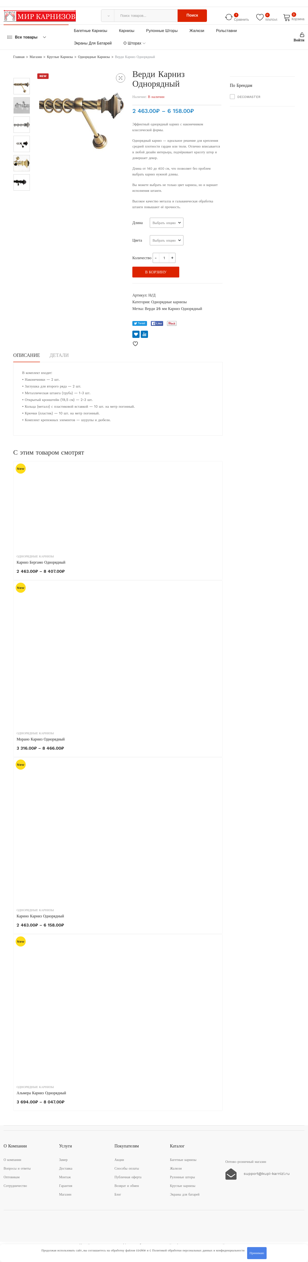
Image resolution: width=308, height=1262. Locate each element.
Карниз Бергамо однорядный (41, 562)
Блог (118, 1194)
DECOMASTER (248, 97)
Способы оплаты (127, 1168)
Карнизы (127, 30)
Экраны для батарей (93, 43)
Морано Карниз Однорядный (41, 739)
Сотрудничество (15, 1186)
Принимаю (257, 1253)
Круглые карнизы (60, 57)
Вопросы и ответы (17, 1168)
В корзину (156, 272)
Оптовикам (11, 1177)
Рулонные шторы (162, 30)
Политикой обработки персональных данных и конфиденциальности (198, 1250)
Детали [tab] (59, 355)
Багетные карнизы (90, 30)
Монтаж (65, 1177)
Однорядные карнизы (94, 57)
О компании (12, 1160)
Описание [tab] (26, 355)
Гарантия (65, 1186)
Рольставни (226, 30)
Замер (63, 1160)
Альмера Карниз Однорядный (41, 1093)
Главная (19, 57)
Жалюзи (196, 30)
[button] (120, 78)
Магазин (36, 57)
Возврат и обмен (127, 1186)
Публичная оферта (128, 1177)
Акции (119, 1160)
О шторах (132, 43)
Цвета (137, 240)
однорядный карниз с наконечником (177, 124)
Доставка (65, 1168)
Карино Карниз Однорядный (40, 916)
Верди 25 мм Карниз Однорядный (173, 308)
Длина (137, 222)
